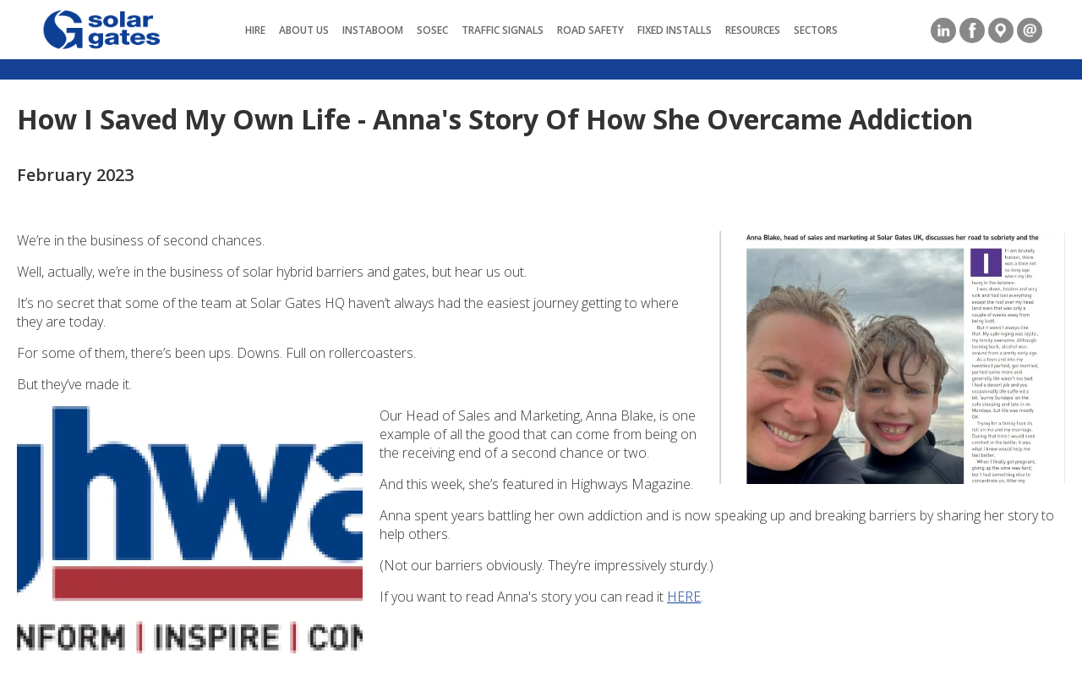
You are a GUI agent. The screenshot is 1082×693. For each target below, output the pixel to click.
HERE (684, 596)
